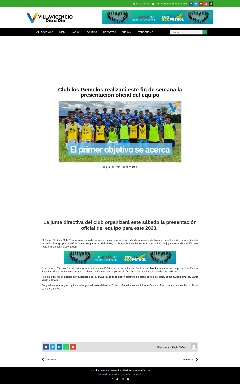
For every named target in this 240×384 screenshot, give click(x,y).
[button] (46, 347)
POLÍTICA (92, 32)
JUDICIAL (127, 32)
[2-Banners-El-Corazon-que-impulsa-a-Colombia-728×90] (157, 23)
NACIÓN (76, 32)
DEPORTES (109, 32)
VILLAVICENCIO (44, 32)
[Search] (204, 32)
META (62, 32)
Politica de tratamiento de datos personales (120, 374)
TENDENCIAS (145, 32)
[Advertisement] (120, 59)
